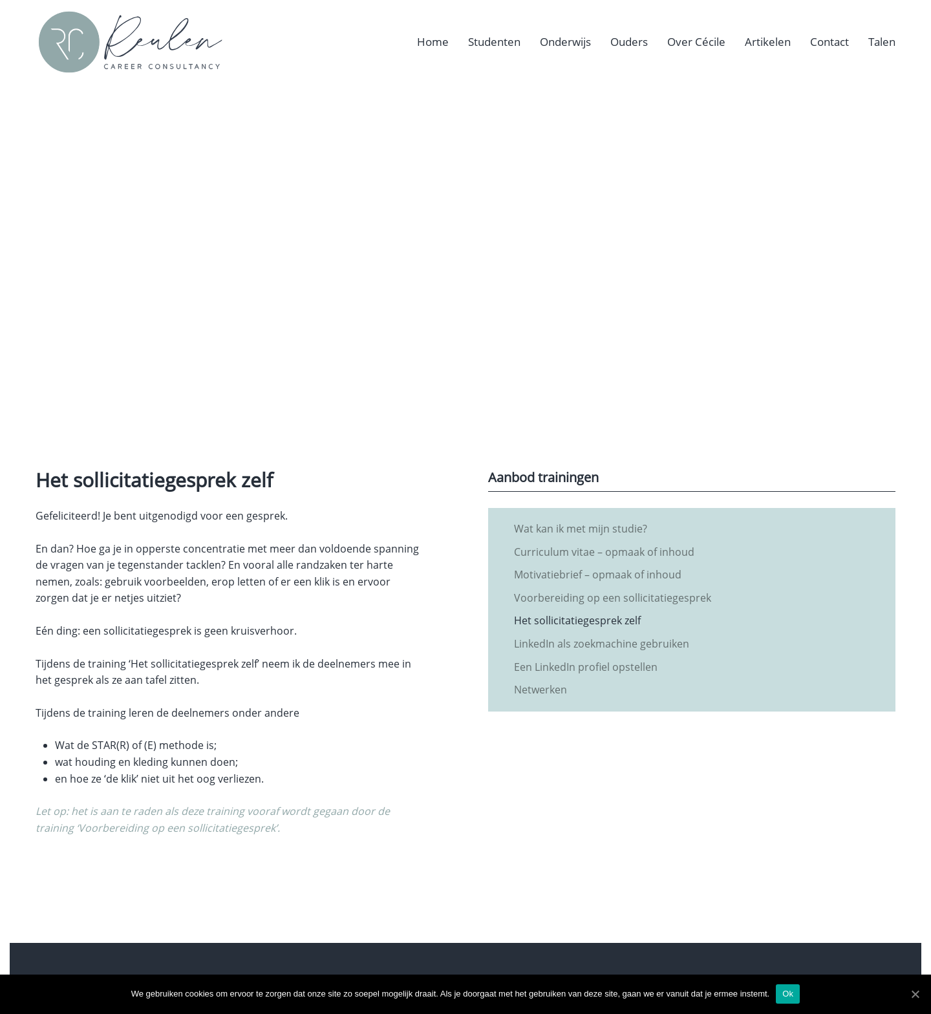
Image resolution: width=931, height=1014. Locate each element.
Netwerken (540, 689)
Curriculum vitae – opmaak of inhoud (604, 552)
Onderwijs (565, 41)
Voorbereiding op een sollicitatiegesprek (612, 598)
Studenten (494, 41)
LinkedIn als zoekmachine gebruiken (601, 644)
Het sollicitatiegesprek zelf (577, 620)
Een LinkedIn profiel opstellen (586, 667)
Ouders (629, 41)
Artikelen (768, 41)
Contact (829, 41)
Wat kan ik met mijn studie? (580, 529)
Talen (881, 41)
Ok (787, 993)
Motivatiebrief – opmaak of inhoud (597, 574)
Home (433, 41)
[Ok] (914, 994)
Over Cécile (696, 41)
